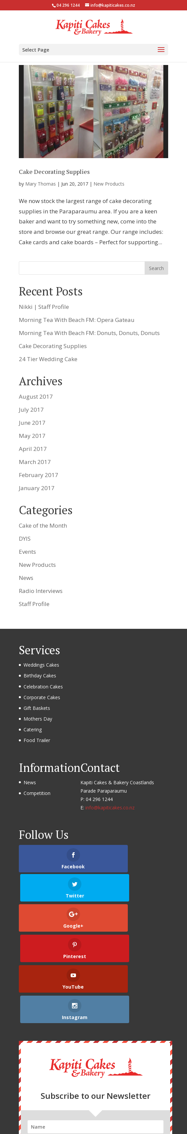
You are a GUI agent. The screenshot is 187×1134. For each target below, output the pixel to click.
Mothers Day (38, 719)
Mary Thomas (40, 184)
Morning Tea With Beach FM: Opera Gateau (77, 320)
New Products (109, 184)
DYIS (25, 538)
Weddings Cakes (41, 665)
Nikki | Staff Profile (44, 307)
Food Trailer (37, 740)
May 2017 (32, 436)
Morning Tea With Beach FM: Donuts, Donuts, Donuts (89, 333)
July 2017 (31, 409)
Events (27, 551)
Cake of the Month (43, 525)
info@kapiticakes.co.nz (110, 807)
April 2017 (33, 449)
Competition (37, 793)
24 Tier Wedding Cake (48, 359)
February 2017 (38, 475)
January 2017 (36, 488)
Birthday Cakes (40, 675)
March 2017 (35, 462)
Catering (33, 729)
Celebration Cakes (43, 686)
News (26, 578)
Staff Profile (34, 604)
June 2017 (32, 422)
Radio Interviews (41, 591)
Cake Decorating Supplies (54, 172)
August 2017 (36, 396)
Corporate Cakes (42, 697)
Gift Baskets (37, 708)
